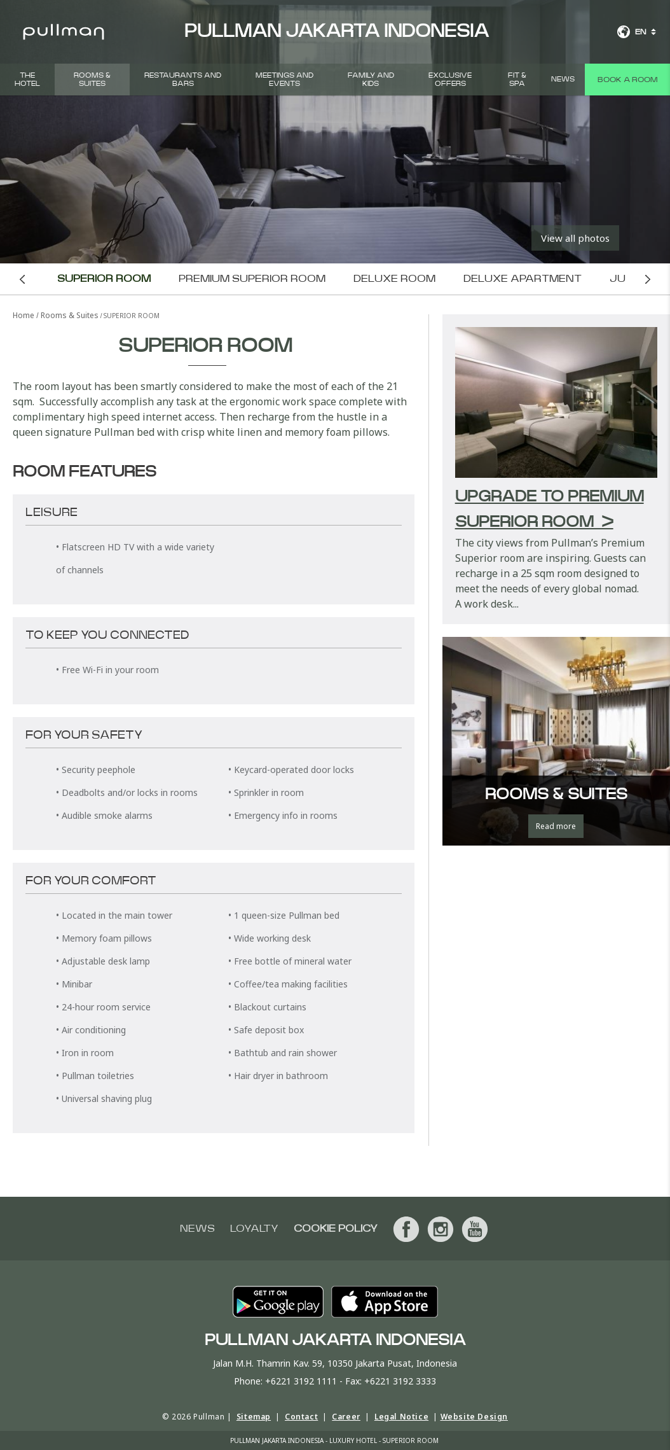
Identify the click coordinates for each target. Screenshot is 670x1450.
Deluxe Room (395, 279)
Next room (648, 279)
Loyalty (254, 1228)
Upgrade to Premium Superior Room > (549, 509)
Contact (301, 1416)
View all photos (575, 238)
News (563, 79)
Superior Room (105, 279)
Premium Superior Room (253, 279)
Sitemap (253, 1416)
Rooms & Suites (92, 79)
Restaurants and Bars (182, 79)
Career (346, 1416)
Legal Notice (401, 1416)
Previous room (22, 279)
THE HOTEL (27, 79)
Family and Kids (371, 79)
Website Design (474, 1416)
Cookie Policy (336, 1228)
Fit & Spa (517, 79)
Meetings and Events (284, 79)
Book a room (627, 79)
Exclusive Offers (450, 79)
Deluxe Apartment (523, 279)
